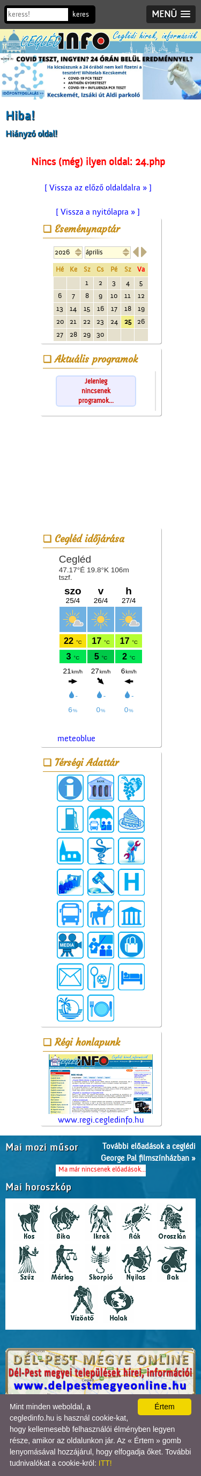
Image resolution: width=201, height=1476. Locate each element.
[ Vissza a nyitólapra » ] (98, 212)
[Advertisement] (100, 474)
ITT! (105, 1463)
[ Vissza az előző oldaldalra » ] (98, 188)
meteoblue (76, 738)
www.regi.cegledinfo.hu (101, 1089)
